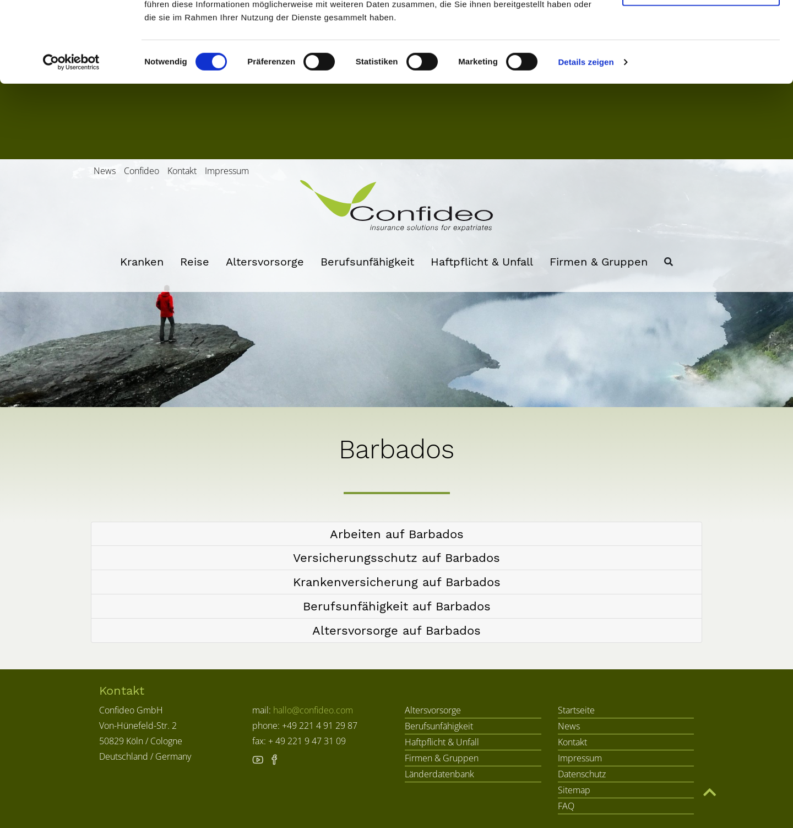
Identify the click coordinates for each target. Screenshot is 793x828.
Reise (194, 261)
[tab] (396, 534)
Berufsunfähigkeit (367, 261)
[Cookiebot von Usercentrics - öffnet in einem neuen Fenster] (71, 137)
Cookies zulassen (701, 29)
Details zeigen (585, 137)
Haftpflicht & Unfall (482, 261)
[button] (396, 534)
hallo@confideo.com (313, 710)
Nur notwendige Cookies (701, 65)
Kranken (142, 261)
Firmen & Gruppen (599, 261)
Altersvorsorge (265, 261)
